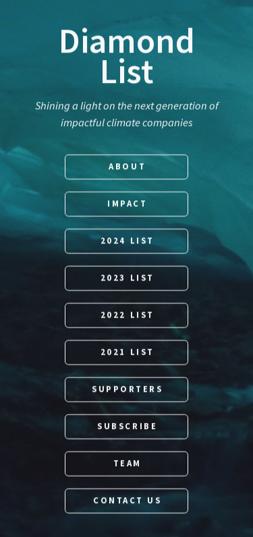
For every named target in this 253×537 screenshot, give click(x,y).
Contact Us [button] (127, 501)
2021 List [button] (127, 352)
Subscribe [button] (127, 426)
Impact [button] (127, 204)
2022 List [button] (127, 315)
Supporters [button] (127, 389)
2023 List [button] (127, 278)
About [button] (127, 167)
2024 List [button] (127, 241)
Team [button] (127, 464)
